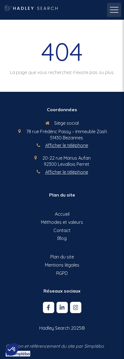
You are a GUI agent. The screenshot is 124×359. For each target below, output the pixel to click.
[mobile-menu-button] (114, 10)
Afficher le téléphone (66, 145)
